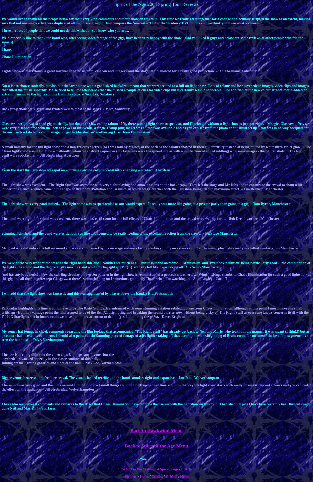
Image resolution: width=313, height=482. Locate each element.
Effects (186, 469)
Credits (157, 477)
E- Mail (171, 477)
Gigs (174, 469)
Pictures (131, 477)
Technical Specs (157, 469)
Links (144, 477)
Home (184, 477)
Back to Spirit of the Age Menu (156, 445)
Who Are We (132, 469)
